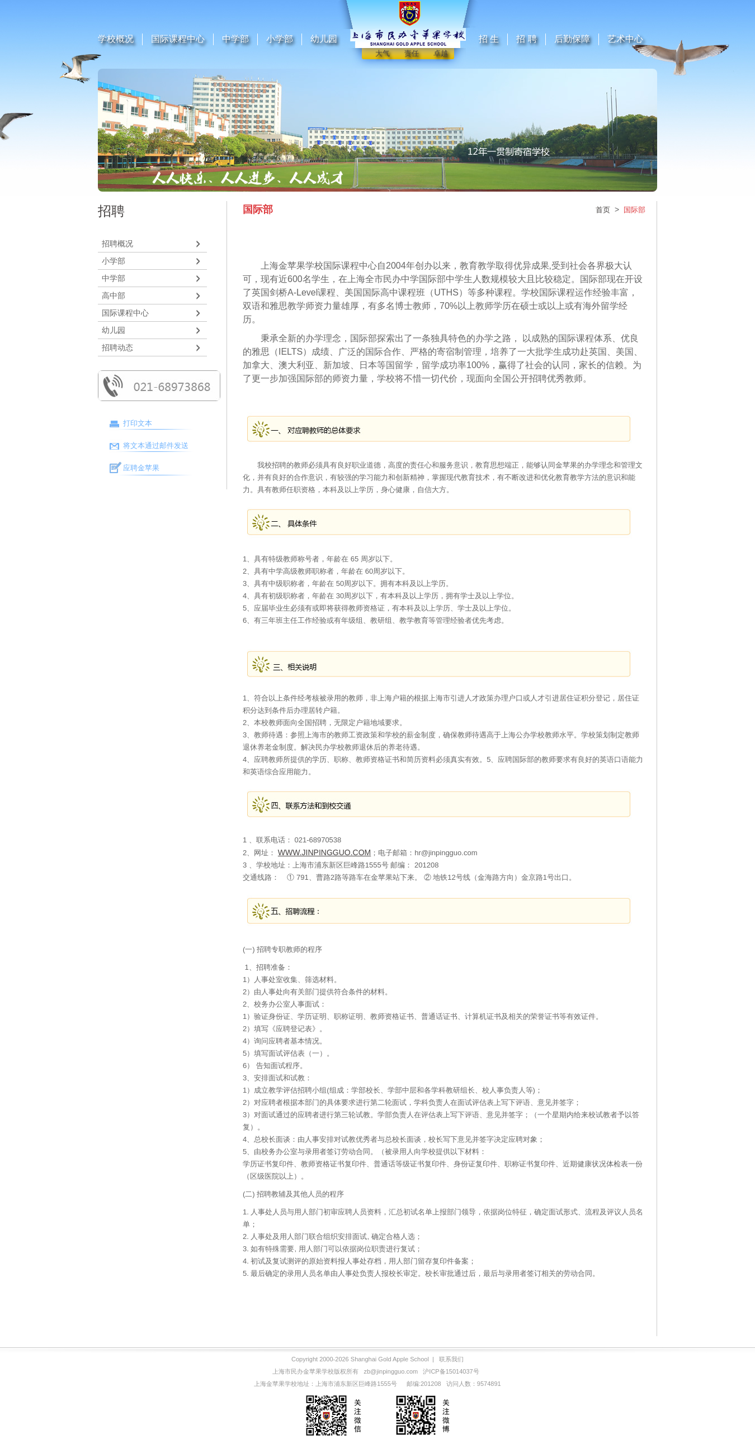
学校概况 (116, 39)
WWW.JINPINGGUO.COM (324, 852)
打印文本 (137, 423)
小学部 (279, 39)
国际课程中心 (178, 39)
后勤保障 (572, 39)
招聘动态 (117, 347)
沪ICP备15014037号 (451, 1371)
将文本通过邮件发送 (155, 445)
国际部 (634, 210)
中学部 (235, 39)
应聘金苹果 (141, 468)
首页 (603, 210)
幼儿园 (323, 39)
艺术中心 (625, 39)
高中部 (113, 295)
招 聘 (526, 39)
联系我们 (451, 1359)
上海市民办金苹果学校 (303, 1371)
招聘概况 (117, 243)
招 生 (489, 39)
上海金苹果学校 (275, 1383)
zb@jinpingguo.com (391, 1371)
